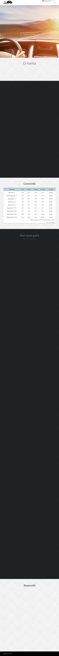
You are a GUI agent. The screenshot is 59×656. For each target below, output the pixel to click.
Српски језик (46, 1)
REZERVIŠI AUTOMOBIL (29, 34)
